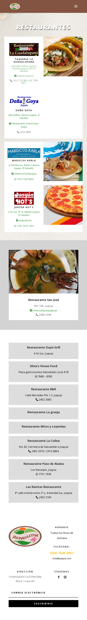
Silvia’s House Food (43, 366)
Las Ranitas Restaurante (43, 487)
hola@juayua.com (62, 558)
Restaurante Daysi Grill (43, 347)
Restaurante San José (43, 300)
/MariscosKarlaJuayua (24, 173)
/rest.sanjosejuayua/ (43, 310)
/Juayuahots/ (24, 220)
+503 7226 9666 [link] (24, 179)
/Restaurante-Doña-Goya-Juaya (24, 125)
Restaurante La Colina (44, 441)
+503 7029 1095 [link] (24, 225)
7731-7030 (43, 474)
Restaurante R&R (43, 389)
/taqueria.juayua (23, 75)
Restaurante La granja (43, 412)
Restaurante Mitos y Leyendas (44, 426)
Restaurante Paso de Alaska (43, 464)
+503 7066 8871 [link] (29, 81)
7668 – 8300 (43, 376)
